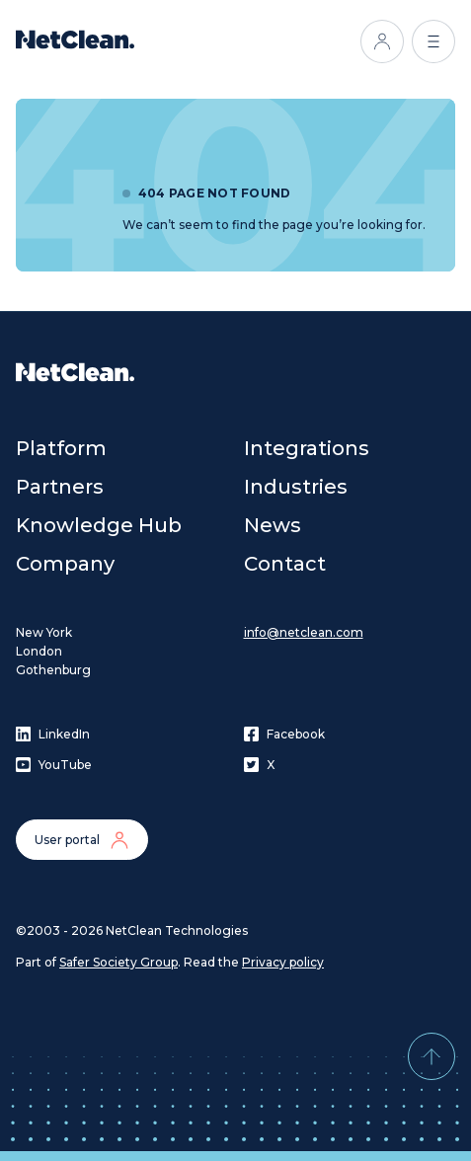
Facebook (284, 734)
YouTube (54, 764)
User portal (82, 840)
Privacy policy (283, 962)
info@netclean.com (303, 632)
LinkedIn (53, 734)
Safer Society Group (118, 962)
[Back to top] (431, 1056)
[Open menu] (433, 41)
